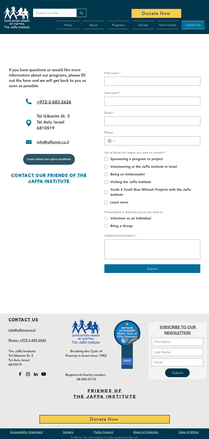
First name (112, 73)
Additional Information (120, 236)
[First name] (151, 81)
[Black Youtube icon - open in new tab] (43, 374)
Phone (108, 132)
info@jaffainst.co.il (53, 142)
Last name (112, 93)
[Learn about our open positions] (49, 159)
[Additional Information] (152, 249)
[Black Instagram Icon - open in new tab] (28, 374)
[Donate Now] (156, 13)
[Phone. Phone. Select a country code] (111, 140)
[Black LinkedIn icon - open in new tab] (35, 374)
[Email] (151, 121)
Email (109, 113)
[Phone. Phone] (157, 141)
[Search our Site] (52, 13)
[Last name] (151, 101)
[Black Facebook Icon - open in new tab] (20, 374)
